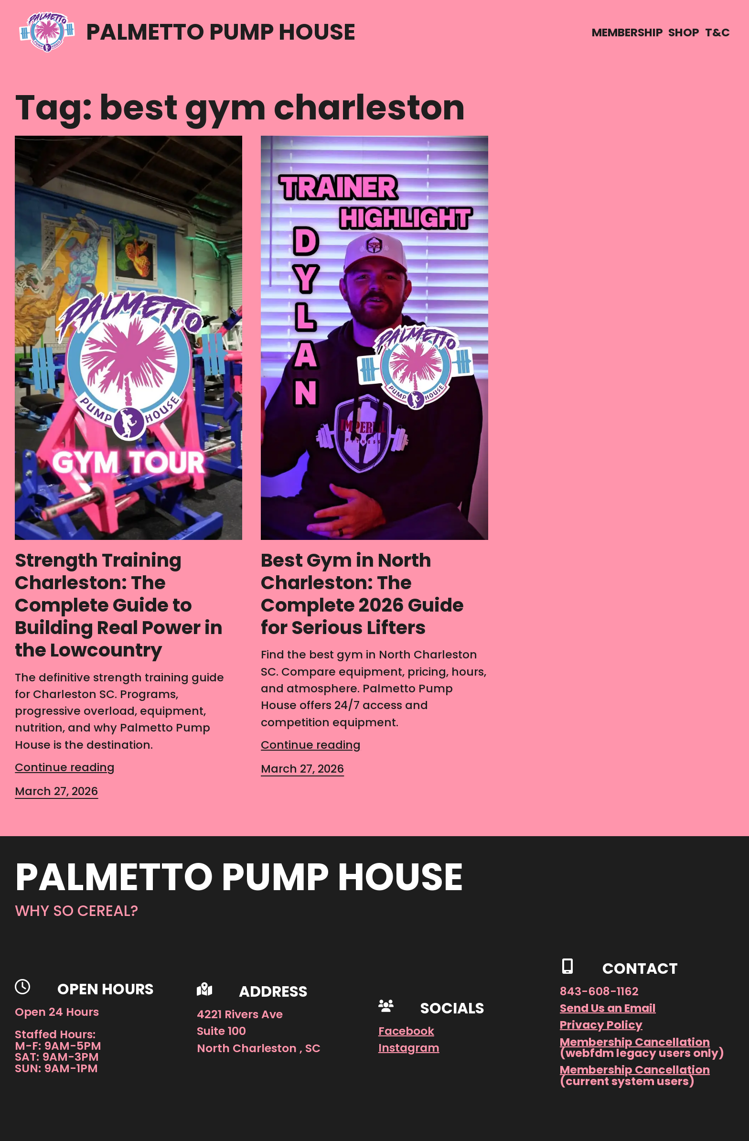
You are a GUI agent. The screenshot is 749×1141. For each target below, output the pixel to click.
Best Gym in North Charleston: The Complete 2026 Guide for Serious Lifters (362, 594)
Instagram (408, 1047)
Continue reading (65, 767)
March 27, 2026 (56, 791)
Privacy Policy (601, 1025)
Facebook (406, 1031)
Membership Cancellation (635, 1042)
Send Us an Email (608, 1008)
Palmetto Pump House (220, 31)
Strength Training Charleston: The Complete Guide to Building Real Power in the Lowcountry (119, 605)
